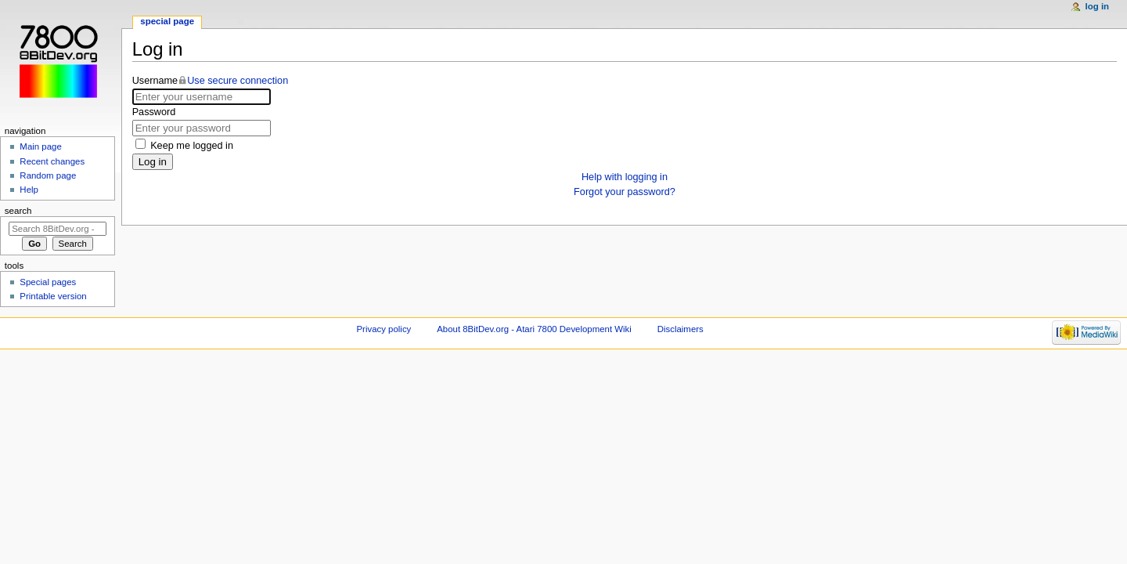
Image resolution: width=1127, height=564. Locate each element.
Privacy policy (384, 329)
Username (210, 80)
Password (154, 112)
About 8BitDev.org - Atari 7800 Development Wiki (534, 329)
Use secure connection (237, 80)
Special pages (48, 282)
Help (29, 189)
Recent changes (52, 161)
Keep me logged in (191, 145)
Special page (167, 21)
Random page (48, 175)
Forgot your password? (624, 191)
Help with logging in (625, 177)
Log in (153, 162)
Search (18, 210)
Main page (41, 146)
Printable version (53, 296)
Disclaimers (680, 329)
